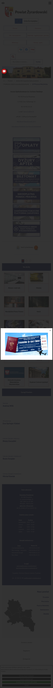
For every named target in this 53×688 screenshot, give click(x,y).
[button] (4, 71)
